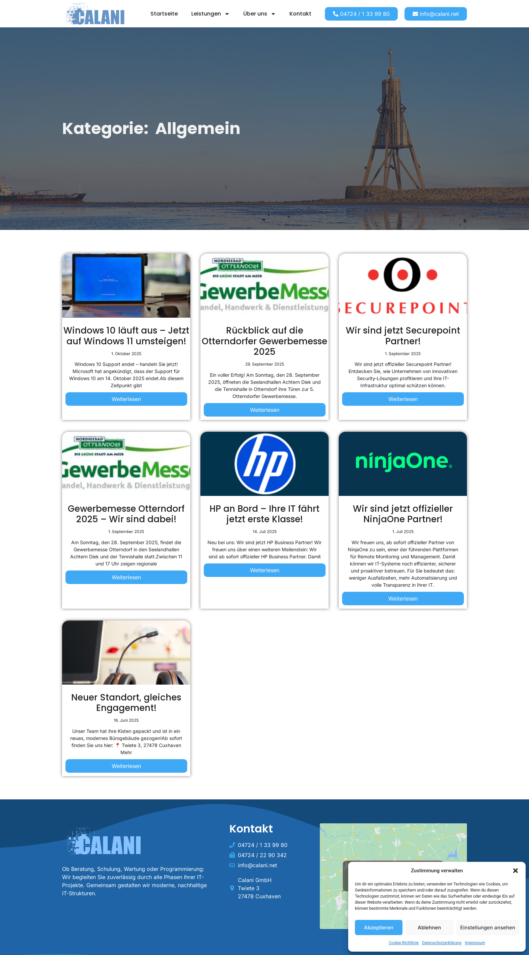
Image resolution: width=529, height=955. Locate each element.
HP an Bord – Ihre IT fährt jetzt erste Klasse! (264, 514)
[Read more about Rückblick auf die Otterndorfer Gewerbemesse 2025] (265, 410)
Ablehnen (429, 927)
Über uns (259, 14)
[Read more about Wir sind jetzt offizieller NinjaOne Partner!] (403, 599)
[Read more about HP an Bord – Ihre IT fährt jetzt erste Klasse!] (265, 570)
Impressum (475, 942)
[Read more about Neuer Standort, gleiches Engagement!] (126, 766)
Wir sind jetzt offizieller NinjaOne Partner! (403, 514)
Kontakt (300, 14)
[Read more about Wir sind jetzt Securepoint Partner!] (403, 399)
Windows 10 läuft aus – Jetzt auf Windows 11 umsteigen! (126, 335)
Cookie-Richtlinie (404, 942)
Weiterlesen (126, 399)
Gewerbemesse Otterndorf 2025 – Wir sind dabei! (126, 514)
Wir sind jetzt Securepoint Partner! (403, 335)
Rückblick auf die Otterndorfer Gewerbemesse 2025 (264, 340)
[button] (515, 870)
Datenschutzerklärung (442, 942)
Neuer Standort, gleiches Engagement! (126, 702)
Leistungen (210, 14)
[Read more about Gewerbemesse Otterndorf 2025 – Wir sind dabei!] (126, 578)
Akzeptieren (378, 927)
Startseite (164, 14)
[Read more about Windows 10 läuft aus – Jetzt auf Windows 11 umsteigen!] (126, 399)
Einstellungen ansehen (487, 927)
